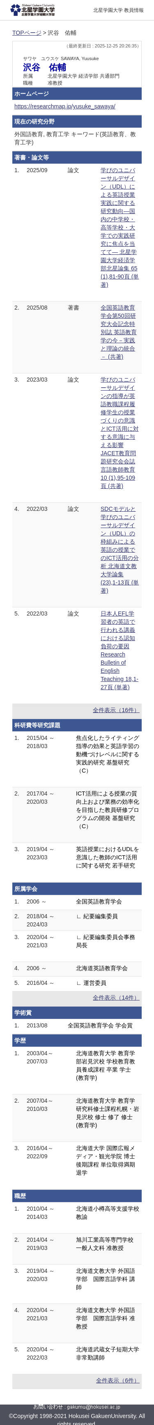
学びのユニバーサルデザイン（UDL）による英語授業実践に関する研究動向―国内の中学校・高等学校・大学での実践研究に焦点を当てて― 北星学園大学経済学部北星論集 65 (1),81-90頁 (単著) (120, 227)
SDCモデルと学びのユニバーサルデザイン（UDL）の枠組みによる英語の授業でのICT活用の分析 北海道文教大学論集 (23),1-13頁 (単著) (120, 550)
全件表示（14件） (116, 997)
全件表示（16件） (116, 710)
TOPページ (26, 32)
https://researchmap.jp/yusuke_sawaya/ (64, 106)
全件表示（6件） (118, 1380)
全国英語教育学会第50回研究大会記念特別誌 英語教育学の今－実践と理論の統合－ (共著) (119, 332)
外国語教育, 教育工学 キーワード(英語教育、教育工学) (75, 138)
